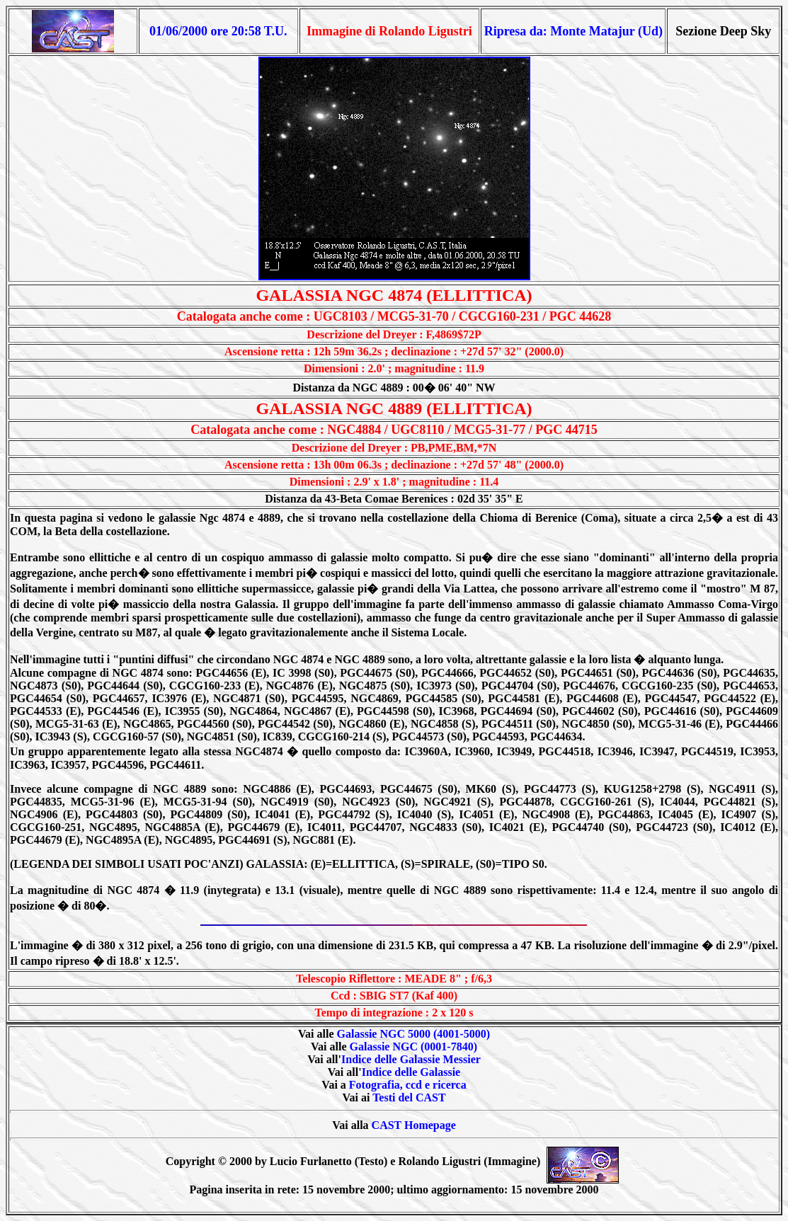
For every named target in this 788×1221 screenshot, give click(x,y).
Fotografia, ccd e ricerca (408, 1085)
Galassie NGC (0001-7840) (413, 1047)
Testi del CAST (408, 1097)
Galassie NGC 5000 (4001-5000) (413, 1034)
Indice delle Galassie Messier (411, 1059)
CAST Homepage (414, 1125)
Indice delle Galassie (411, 1072)
